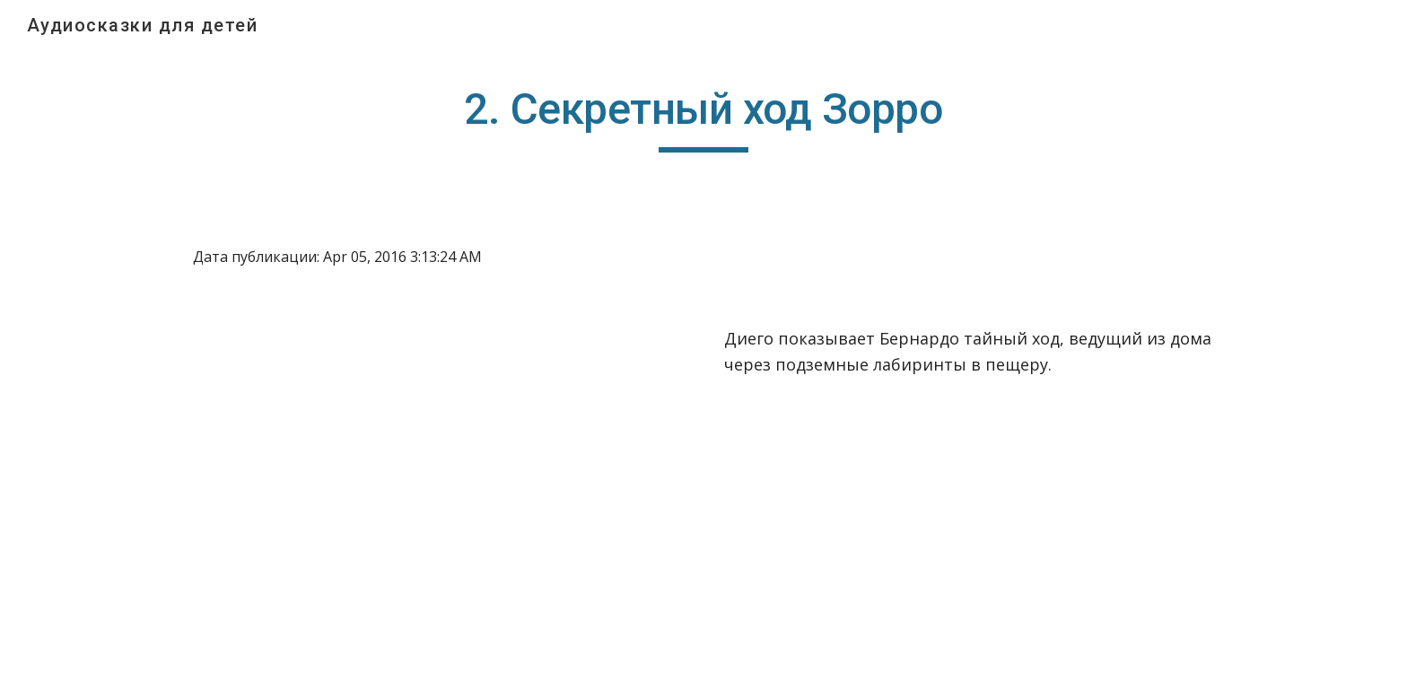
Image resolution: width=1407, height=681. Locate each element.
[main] (703, 117)
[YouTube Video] (394, 489)
